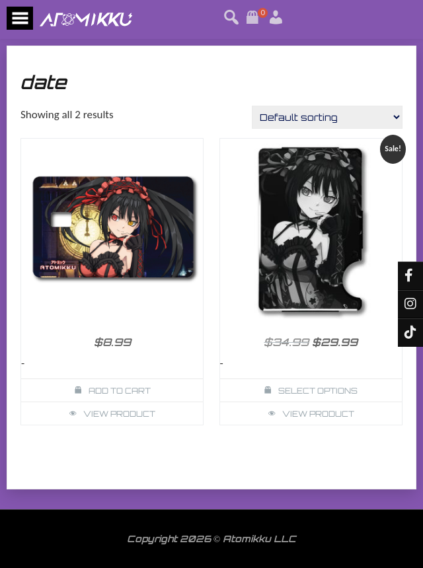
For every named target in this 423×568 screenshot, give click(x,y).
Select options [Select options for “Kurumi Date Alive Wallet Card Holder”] (318, 391)
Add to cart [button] (120, 391)
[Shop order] (327, 117)
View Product (119, 414)
